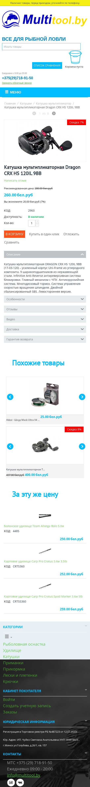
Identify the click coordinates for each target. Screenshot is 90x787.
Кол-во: (9, 223)
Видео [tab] (45, 319)
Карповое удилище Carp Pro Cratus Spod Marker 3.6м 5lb (43, 596)
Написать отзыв (15, 180)
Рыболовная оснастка (24, 644)
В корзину (15, 234)
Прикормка (14, 669)
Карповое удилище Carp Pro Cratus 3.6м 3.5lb (35, 561)
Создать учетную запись (27, 705)
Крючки (10, 681)
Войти (9, 699)
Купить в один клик (44, 234)
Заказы (10, 712)
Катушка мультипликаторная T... (25, 469)
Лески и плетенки (20, 675)
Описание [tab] (45, 254)
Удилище (12, 650)
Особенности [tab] (45, 299)
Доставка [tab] (45, 329)
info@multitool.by (23, 775)
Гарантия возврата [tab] (45, 339)
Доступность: (13, 217)
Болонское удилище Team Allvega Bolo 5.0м (34, 526)
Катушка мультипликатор (53, 103)
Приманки (13, 662)
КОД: (7, 210)
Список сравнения (47, 65)
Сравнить (11, 242)
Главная (10, 103)
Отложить (71, 234)
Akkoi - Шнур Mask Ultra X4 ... (23, 420)
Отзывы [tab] (45, 309)
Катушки (26, 103)
